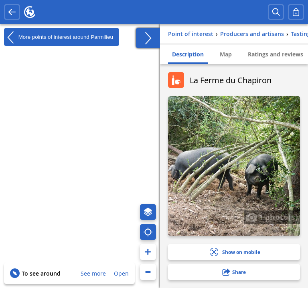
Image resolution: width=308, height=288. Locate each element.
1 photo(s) (272, 216)
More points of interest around (58, 37)
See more (93, 273)
